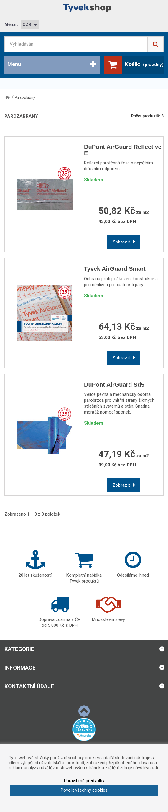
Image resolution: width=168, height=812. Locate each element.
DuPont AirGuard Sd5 (114, 385)
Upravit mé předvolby (84, 780)
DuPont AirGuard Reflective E (123, 150)
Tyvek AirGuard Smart (115, 269)
